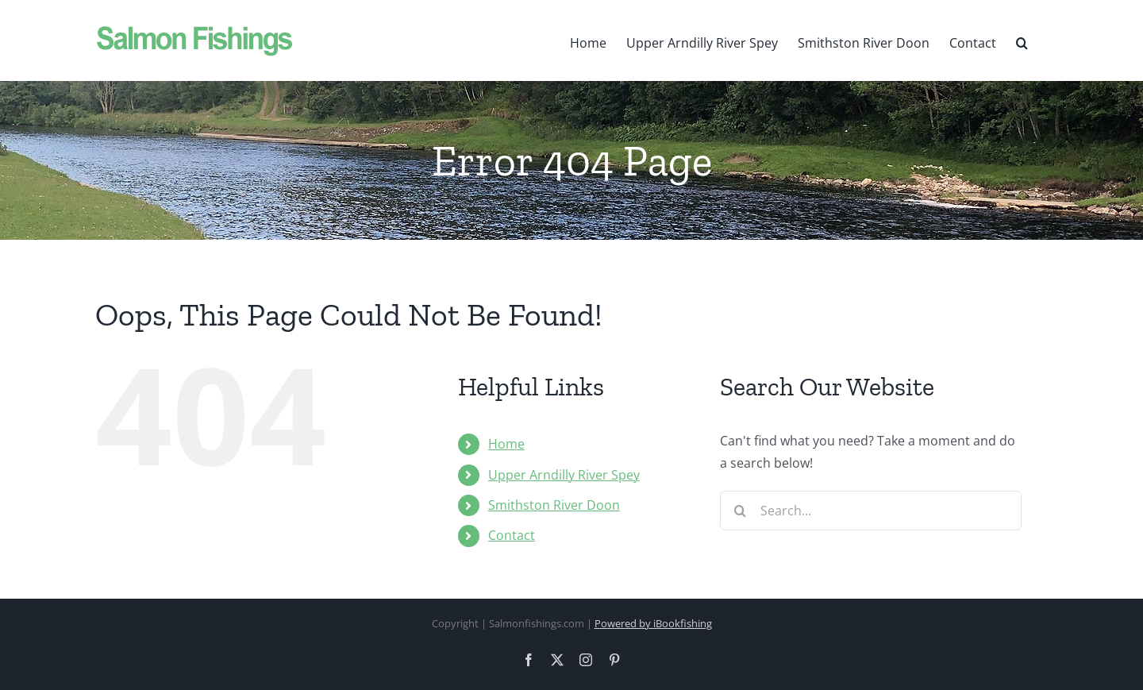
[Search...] (871, 510)
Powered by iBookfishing (653, 623)
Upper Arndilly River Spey (564, 475)
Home (506, 444)
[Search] (740, 510)
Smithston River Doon (554, 505)
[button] (1022, 40)
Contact (511, 535)
